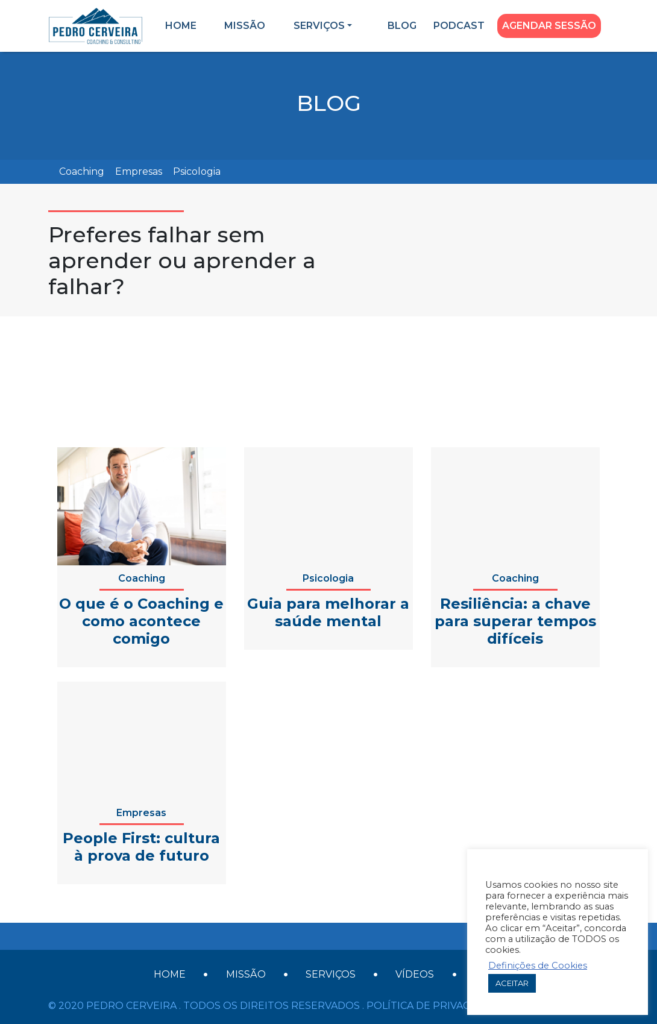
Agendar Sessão (549, 25)
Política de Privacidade (433, 1005)
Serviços (319, 25)
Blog (402, 25)
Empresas (138, 171)
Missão (244, 25)
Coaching (81, 171)
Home (180, 25)
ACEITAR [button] (512, 983)
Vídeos (414, 974)
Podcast (459, 25)
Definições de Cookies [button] (537, 965)
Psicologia (197, 171)
